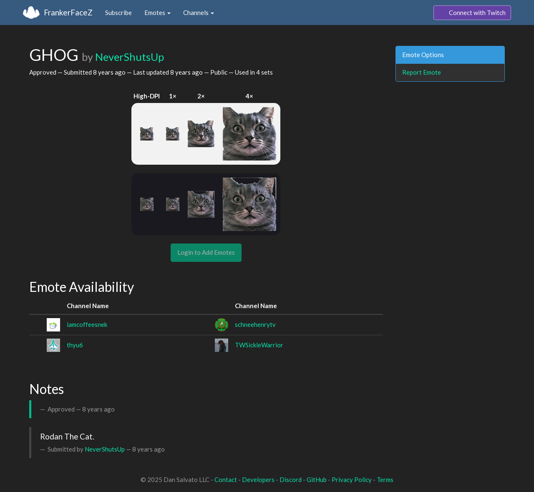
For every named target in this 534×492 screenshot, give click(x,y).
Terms (385, 479)
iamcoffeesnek (87, 324)
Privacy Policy (352, 479)
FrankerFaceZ (68, 12)
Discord (291, 479)
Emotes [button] (157, 12)
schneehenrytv (255, 324)
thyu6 (75, 345)
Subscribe (118, 12)
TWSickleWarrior (259, 345)
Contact (225, 479)
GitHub (317, 479)
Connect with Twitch (472, 13)
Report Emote (421, 72)
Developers (258, 479)
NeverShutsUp (129, 56)
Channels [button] (198, 12)
